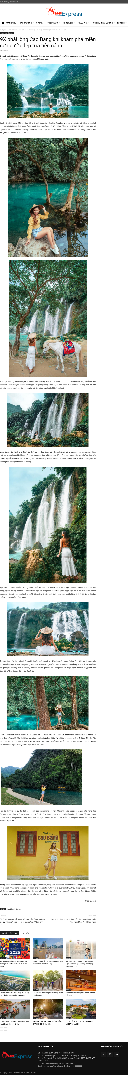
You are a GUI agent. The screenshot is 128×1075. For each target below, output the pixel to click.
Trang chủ (3, 30)
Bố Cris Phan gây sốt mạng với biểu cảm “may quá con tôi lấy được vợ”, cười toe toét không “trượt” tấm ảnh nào (22, 922)
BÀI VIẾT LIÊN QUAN (10, 933)
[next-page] (5, 1029)
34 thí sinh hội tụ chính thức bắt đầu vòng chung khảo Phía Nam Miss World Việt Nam (73, 920)
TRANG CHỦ (9, 23)
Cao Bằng (10, 909)
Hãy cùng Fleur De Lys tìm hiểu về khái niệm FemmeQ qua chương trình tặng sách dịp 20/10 (79, 963)
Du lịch (18, 909)
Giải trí (40, 23)
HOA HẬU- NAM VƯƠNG (103, 23)
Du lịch (22, 30)
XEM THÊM (24, 933)
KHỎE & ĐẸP (69, 23)
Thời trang (54, 23)
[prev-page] (1, 1029)
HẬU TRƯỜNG (27, 23)
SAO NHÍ (122, 23)
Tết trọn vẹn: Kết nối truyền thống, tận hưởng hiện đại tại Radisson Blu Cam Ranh (13, 963)
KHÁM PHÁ (83, 23)
